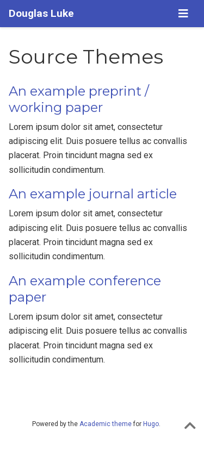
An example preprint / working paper (79, 99)
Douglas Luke (41, 13)
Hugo (151, 424)
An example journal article (93, 194)
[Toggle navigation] (183, 13)
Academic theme (105, 424)
